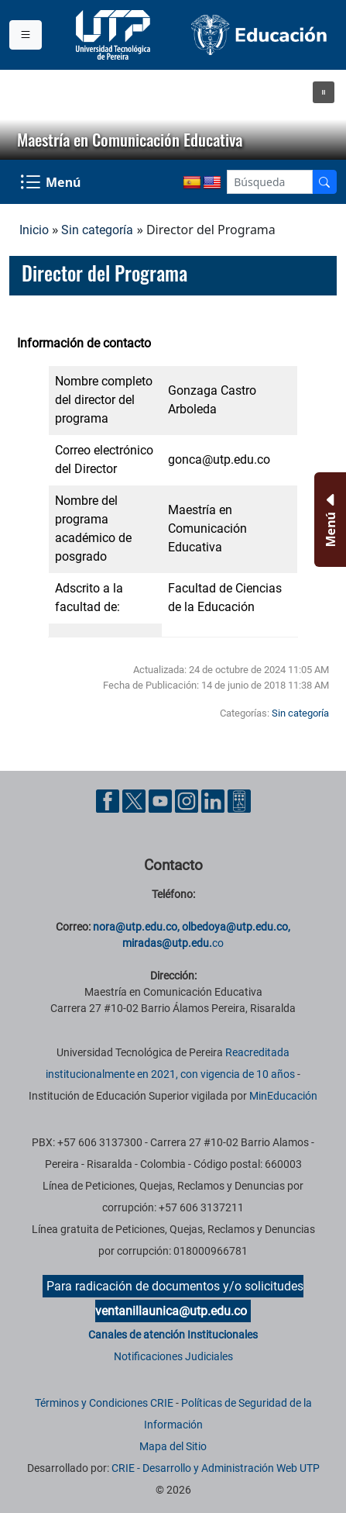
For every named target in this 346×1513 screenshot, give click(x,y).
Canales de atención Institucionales (173, 1334)
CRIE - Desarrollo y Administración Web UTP (215, 1468)
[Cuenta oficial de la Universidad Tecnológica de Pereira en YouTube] (162, 800)
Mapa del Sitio (173, 1446)
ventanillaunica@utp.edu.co (171, 1311)
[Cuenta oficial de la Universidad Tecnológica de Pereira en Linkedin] (214, 800)
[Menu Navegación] (51, 182)
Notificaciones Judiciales (173, 1356)
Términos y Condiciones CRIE (104, 1403)
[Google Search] (270, 182)
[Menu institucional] (25, 35)
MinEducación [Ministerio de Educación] (283, 1096)
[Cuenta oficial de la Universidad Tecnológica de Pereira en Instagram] (188, 800)
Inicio (34, 230)
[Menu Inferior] (328, 519)
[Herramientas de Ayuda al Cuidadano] (239, 800)
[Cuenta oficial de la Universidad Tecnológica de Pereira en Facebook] (109, 800)
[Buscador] (324, 182)
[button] (323, 92)
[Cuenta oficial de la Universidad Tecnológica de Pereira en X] (135, 800)
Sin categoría (97, 230)
